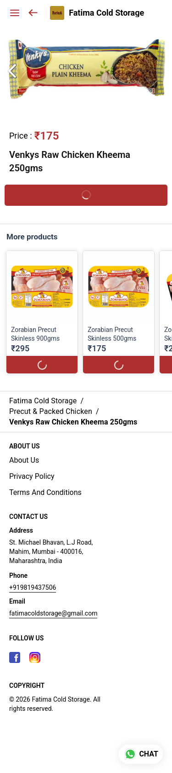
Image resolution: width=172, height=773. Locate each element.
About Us (24, 460)
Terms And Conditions (45, 492)
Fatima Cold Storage (106, 12)
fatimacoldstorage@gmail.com (53, 613)
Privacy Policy (32, 476)
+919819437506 (32, 587)
